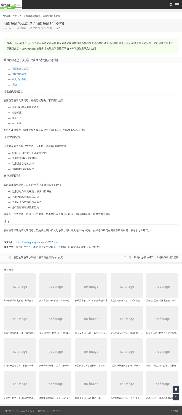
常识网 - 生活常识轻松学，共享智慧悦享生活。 (11, 4)
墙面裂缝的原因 (20, 68)
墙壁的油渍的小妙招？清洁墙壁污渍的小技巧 (38, 257)
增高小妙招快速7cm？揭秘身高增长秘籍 (156, 257)
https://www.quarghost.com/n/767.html (37, 242)
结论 (14, 84)
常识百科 (17, 15)
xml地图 (174, 410)
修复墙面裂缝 (19, 79)
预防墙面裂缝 (19, 74)
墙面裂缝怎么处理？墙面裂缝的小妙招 (41, 15)
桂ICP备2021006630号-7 (50, 410)
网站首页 (7, 15)
